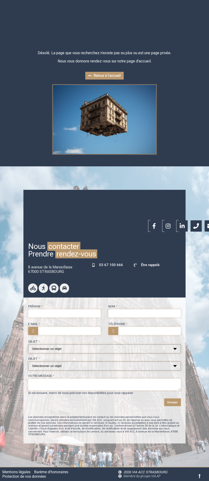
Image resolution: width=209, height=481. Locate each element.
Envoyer (172, 402)
